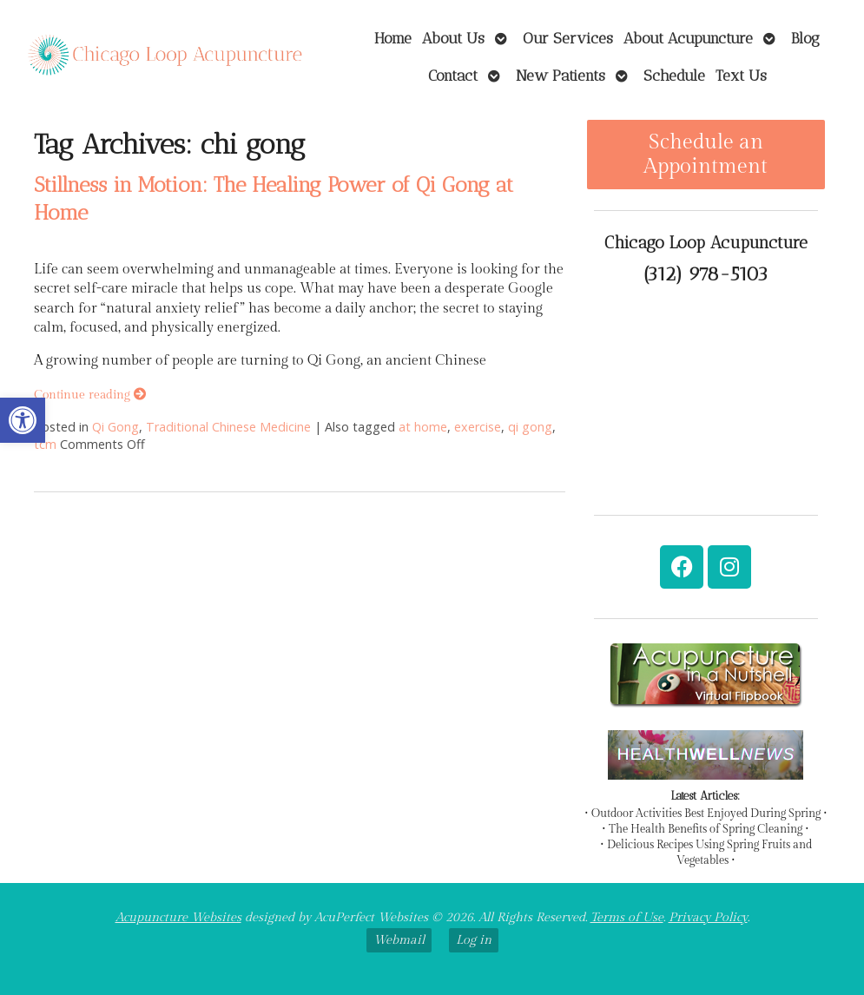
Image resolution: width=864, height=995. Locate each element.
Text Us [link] (741, 75)
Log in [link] (473, 939)
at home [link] (423, 426)
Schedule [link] (674, 75)
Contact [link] (453, 75)
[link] (22, 420)
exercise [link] (477, 426)
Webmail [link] (399, 939)
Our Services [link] (568, 38)
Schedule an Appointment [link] (705, 154)
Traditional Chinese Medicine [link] (228, 426)
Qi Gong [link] (115, 426)
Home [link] (393, 38)
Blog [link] (805, 38)
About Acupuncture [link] (688, 38)
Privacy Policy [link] (708, 917)
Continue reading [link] (90, 394)
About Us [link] (453, 38)
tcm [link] (45, 444)
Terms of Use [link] (626, 917)
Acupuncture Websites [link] (178, 917)
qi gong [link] (530, 426)
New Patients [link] (560, 75)
